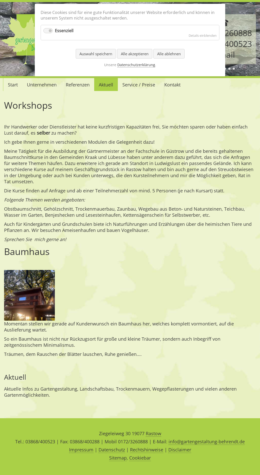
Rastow (153, 433)
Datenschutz (112, 450)
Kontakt (172, 85)
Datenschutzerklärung (136, 64)
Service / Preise (138, 85)
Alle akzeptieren (135, 53)
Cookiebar (140, 458)
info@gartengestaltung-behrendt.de (207, 442)
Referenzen (78, 85)
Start (13, 85)
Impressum (81, 450)
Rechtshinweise (146, 450)
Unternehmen (42, 85)
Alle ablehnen (169, 53)
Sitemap (118, 458)
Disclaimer (179, 450)
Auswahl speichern (95, 53)
